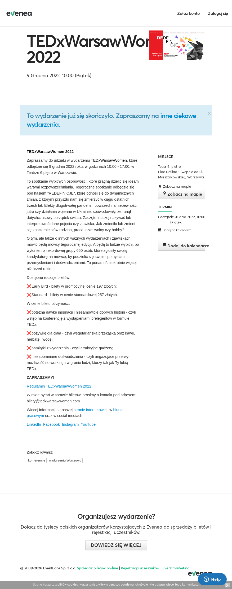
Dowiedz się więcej (116, 545)
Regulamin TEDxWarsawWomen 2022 (59, 386)
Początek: (163, 217)
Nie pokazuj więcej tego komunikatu (173, 584)
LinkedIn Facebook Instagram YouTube (61, 424)
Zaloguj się (218, 13)
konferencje (36, 460)
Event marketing (176, 568)
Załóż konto (188, 13)
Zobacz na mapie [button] (174, 186)
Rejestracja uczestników (140, 568)
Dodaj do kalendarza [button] (174, 230)
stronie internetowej (91, 410)
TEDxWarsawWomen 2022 (101, 49)
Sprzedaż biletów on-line (97, 568)
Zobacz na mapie (182, 194)
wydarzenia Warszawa (65, 460)
